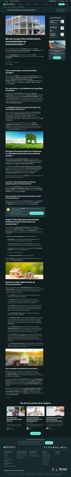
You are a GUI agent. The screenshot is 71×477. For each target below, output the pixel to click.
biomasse (8, 80)
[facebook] (44, 447)
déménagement (14, 54)
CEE (13, 248)
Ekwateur (26, 392)
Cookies (22, 474)
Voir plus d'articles (35, 433)
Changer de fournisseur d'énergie (8, 460)
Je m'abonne (49, 442)
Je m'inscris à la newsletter (36, 213)
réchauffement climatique (16, 102)
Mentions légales (39, 474)
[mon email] (31, 442)
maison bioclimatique (18, 260)
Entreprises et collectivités (14, 1)
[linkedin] (63, 1)
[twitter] (59, 1)
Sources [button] (8, 397)
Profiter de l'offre (61, 10)
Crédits (52, 474)
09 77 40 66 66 (52, 1)
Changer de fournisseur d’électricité (8, 464)
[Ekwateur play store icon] (63, 447)
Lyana (53, 30)
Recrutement (46, 474)
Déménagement (13, 7)
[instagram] (61, 1)
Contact (14, 474)
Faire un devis (57, 57)
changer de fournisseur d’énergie (32, 388)
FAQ (10, 474)
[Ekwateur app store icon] (56, 447)
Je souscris (61, 4)
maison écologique (18, 228)
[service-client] (66, 1)
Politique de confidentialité (30, 474)
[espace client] (67, 4)
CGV (18, 474)
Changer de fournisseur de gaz (9, 466)
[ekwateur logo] (9, 4)
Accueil (5, 7)
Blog (8, 7)
